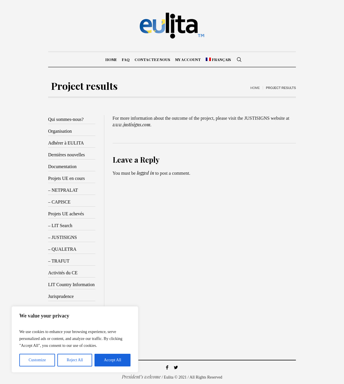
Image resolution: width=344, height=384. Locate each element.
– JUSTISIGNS (62, 237)
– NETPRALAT (63, 190)
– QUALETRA (62, 249)
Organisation (60, 131)
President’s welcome (141, 377)
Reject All (75, 360)
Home (255, 88)
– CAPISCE (59, 201)
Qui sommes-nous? (66, 119)
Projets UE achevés (66, 213)
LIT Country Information (71, 284)
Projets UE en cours (66, 178)
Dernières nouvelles (66, 154)
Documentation (62, 166)
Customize (37, 360)
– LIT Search (60, 225)
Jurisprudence (61, 296)
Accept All (112, 360)
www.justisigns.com (131, 124)
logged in (145, 173)
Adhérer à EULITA (66, 142)
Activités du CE (63, 272)
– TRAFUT (58, 260)
